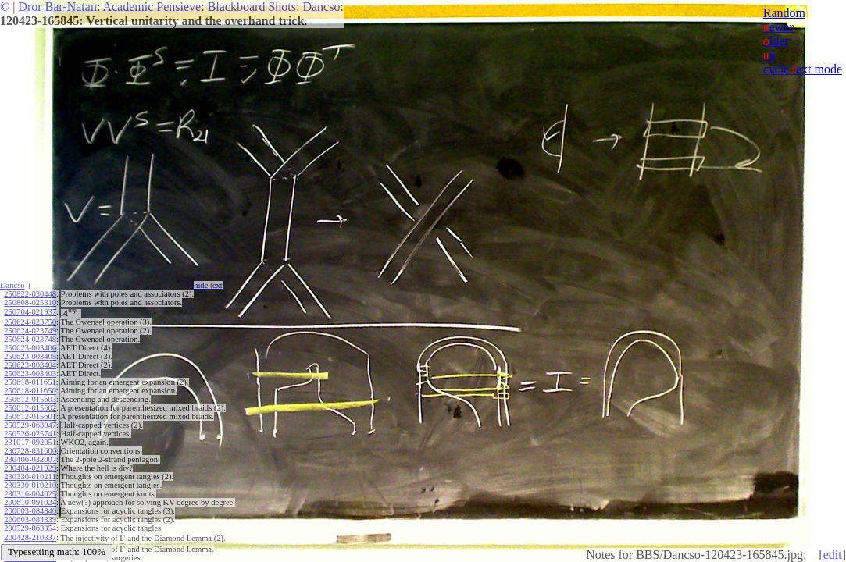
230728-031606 (30, 450)
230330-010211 (29, 476)
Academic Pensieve (151, 6)
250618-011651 (29, 382)
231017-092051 (30, 442)
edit (832, 554)
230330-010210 (30, 485)
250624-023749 (30, 330)
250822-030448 (30, 294)
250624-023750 (30, 322)
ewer (778, 27)
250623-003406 (30, 347)
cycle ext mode (802, 69)
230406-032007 (30, 459)
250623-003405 (30, 356)
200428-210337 (30, 537)
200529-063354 (30, 528)
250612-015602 (30, 408)
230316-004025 (30, 493)
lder (776, 41)
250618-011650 (29, 390)
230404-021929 (30, 468)
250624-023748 (30, 339)
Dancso (321, 6)
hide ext (208, 285)
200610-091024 (30, 502)
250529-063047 (30, 425)
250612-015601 (30, 416)
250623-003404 (30, 365)
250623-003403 (30, 373)
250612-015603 (30, 399)
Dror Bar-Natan (57, 6)
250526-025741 (30, 433)
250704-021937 (30, 312)
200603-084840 (30, 511)
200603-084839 (30, 519)
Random (784, 13)
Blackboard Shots (252, 6)
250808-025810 (30, 302)
